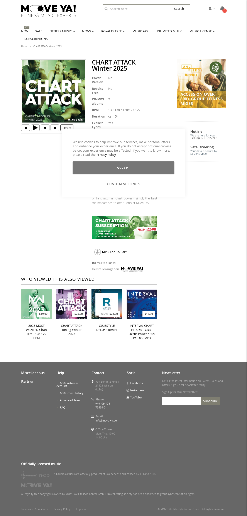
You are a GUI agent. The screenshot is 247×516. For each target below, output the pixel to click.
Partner (27, 381)
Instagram (135, 390)
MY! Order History (71, 393)
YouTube (134, 397)
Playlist (67, 128)
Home (24, 46)
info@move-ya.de (106, 420)
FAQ (62, 407)
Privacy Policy (106, 155)
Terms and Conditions (34, 509)
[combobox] (135, 8)
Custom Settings (123, 184)
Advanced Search (71, 400)
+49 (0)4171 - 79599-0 (203, 138)
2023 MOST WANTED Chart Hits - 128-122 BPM (36, 332)
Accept (123, 168)
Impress (81, 509)
